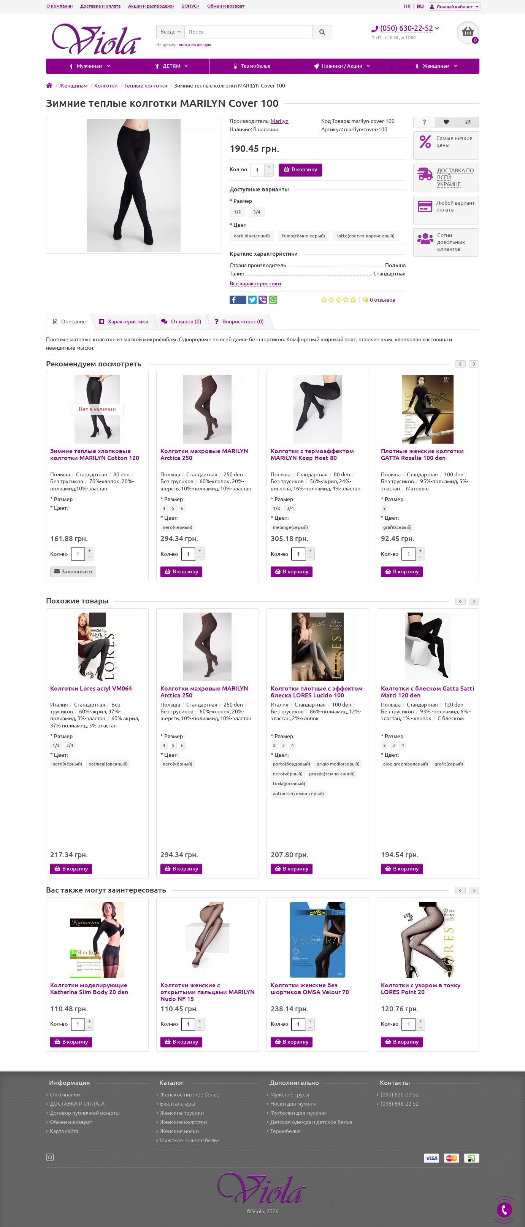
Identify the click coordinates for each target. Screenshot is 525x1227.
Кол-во (238, 169)
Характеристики (123, 321)
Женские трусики (180, 1113)
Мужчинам (358, 66)
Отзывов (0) (181, 321)
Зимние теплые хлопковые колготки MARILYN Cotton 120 (94, 454)
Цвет (239, 225)
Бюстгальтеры (175, 1104)
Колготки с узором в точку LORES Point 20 (420, 988)
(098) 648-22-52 (398, 1104)
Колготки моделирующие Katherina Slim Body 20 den (89, 988)
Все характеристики (255, 283)
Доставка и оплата (100, 5)
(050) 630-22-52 (398, 1095)
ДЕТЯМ (440, 66)
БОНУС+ (190, 5)
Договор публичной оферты (83, 1113)
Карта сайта (62, 1131)
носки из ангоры (195, 44)
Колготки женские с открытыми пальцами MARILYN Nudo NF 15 (207, 992)
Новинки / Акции (177, 66)
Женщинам (271, 66)
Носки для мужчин (291, 1104)
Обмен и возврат (225, 5)
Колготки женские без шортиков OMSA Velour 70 (310, 988)
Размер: (64, 499)
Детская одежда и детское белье (309, 1122)
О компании (59, 5)
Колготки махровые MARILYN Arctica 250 (204, 454)
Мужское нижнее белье (188, 1140)
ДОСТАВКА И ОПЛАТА (75, 1104)
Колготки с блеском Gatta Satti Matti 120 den (427, 692)
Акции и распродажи (151, 5)
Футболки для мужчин (296, 1113)
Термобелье (86, 66)
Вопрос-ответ (239, 321)
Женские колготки (181, 1122)
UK (408, 6)
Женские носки (177, 1131)
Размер (242, 201)
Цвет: (61, 508)
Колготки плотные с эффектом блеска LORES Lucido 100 (317, 692)
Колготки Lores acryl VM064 (91, 688)
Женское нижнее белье (187, 1095)
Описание (69, 321)
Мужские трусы (287, 1095)
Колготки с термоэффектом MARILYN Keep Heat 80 (312, 454)
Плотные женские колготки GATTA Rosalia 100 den (422, 454)
